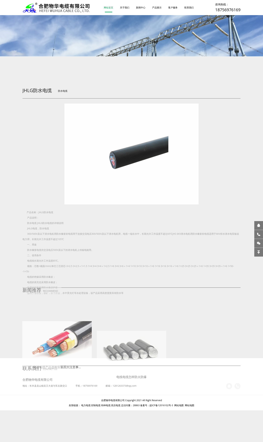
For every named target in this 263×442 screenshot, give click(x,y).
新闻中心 (140, 7)
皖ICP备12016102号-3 (161, 405)
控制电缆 (95, 405)
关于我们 (124, 7)
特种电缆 (106, 405)
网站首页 (108, 7)
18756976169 (228, 9)
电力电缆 (86, 405)
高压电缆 (115, 405)
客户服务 (173, 7)
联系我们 (189, 7)
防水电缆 (62, 109)
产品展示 (157, 7)
